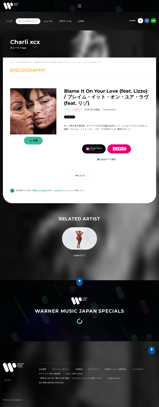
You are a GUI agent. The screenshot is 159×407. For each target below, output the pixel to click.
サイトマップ (93, 369)
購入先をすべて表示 (106, 159)
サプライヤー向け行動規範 (49, 374)
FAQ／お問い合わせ (74, 374)
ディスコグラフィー (28, 21)
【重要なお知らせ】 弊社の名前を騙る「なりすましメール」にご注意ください (70, 378)
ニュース (48, 21)
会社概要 (42, 369)
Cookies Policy (114, 378)
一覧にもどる (79, 175)
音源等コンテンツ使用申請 (115, 369)
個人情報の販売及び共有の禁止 (51, 382)
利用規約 (79, 369)
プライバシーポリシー (61, 369)
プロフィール (65, 21)
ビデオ (81, 21)
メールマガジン (138, 369)
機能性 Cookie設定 (40, 190)
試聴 (33, 140)
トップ (9, 21)
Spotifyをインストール (62, 190)
